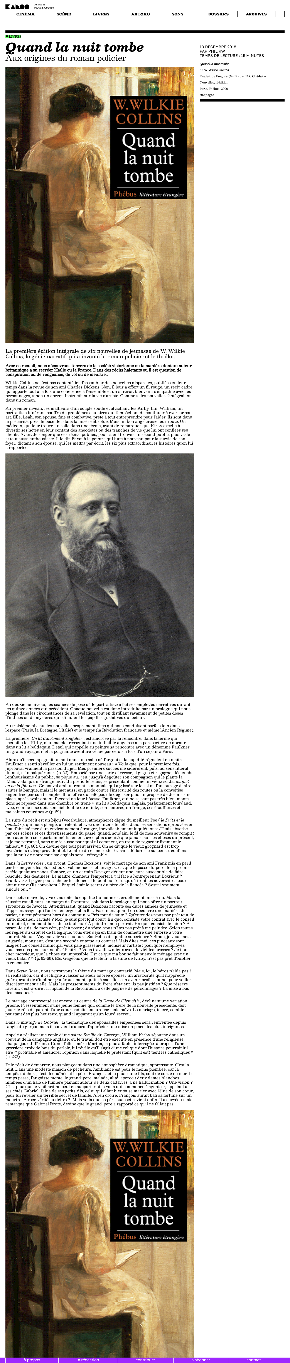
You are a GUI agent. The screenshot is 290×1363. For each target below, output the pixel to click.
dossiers (218, 14)
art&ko (140, 14)
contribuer (145, 1359)
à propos (32, 1359)
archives (256, 14)
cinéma (25, 14)
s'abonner (201, 1359)
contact (253, 1359)
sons (177, 14)
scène (64, 14)
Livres (15, 36)
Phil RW (216, 51)
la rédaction (88, 1359)
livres (101, 14)
